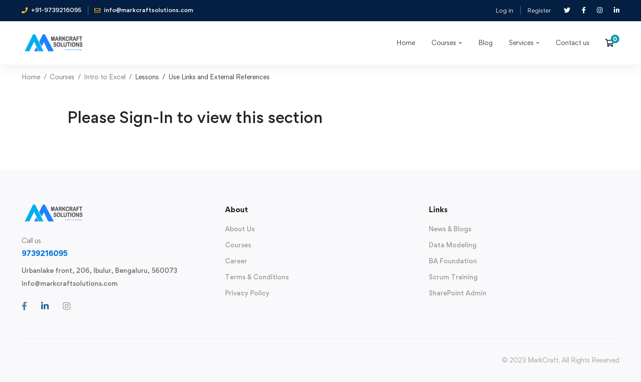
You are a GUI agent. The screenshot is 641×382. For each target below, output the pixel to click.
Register (539, 10)
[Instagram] (66, 306)
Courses (62, 77)
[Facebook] (24, 306)
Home (31, 77)
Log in (504, 10)
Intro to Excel (105, 77)
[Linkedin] (45, 306)
